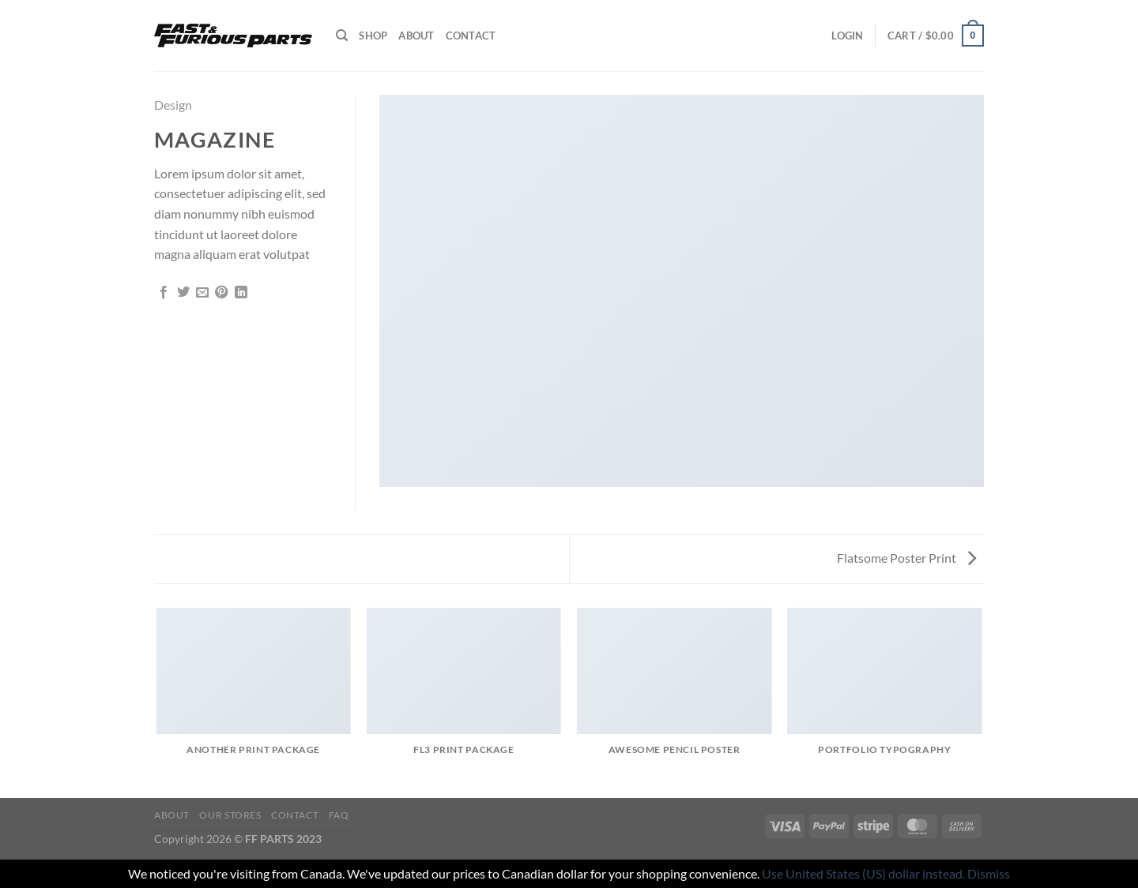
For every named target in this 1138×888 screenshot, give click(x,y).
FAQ (339, 815)
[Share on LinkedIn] (241, 293)
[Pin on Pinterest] (221, 293)
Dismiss (988, 873)
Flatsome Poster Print (906, 557)
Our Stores (230, 815)
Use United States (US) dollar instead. (863, 873)
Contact (471, 35)
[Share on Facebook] (163, 293)
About (416, 35)
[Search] (342, 36)
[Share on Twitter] (183, 293)
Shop (373, 35)
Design (173, 104)
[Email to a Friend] (202, 293)
